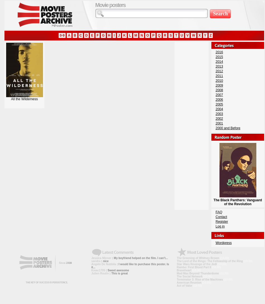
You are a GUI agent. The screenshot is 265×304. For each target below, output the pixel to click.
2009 (219, 85)
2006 (219, 100)
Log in (220, 226)
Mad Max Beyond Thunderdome (198, 273)
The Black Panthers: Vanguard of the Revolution (238, 200)
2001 (219, 123)
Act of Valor (184, 285)
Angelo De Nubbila (103, 264)
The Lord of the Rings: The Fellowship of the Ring (210, 261)
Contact (221, 217)
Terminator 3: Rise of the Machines (200, 279)
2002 (219, 119)
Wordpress (224, 243)
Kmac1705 (98, 270)
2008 (219, 90)
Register (222, 222)
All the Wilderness (24, 97)
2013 (219, 66)
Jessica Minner (101, 258)
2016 (219, 52)
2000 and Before (228, 128)
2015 (219, 57)
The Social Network (189, 276)
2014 (219, 62)
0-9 (62, 35)
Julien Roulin (100, 273)
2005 (219, 104)
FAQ (219, 212)
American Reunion (189, 282)
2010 (219, 81)
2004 (219, 109)
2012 (219, 71)
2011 (219, 76)
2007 (219, 95)
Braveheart (184, 270)
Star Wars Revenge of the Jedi (197, 264)
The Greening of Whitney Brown (198, 258)
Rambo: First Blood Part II (194, 267)
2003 (219, 114)
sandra (96, 261)
